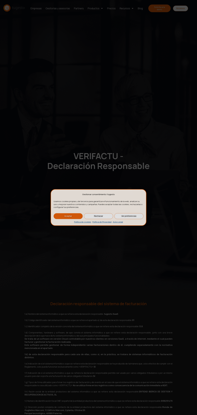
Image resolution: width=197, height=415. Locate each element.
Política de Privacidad (101, 222)
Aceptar (68, 216)
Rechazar (98, 216)
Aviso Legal (118, 222)
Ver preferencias (128, 216)
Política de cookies (82, 222)
